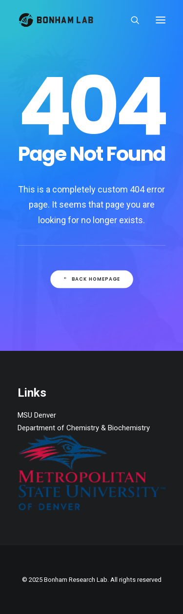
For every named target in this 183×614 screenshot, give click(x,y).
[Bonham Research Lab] (56, 20)
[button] (160, 20)
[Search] (131, 20)
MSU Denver (37, 415)
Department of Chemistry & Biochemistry (84, 427)
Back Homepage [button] (91, 279)
